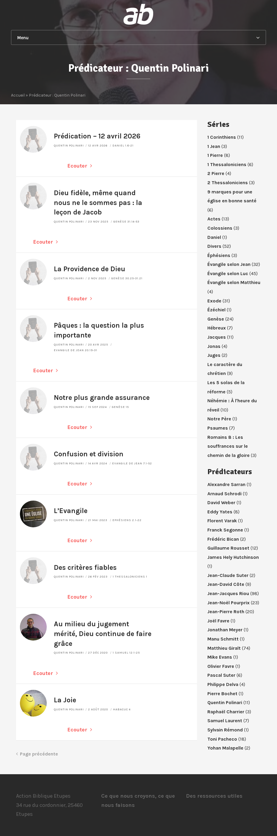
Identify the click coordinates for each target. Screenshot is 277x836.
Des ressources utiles (214, 796)
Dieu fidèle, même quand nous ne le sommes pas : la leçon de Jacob (98, 203)
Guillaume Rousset (228, 548)
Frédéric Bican (223, 539)
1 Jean (213, 146)
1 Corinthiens (221, 137)
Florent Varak (222, 520)
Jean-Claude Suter (227, 575)
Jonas (213, 346)
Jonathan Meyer (224, 629)
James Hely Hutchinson (233, 557)
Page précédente (37, 754)
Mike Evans (219, 657)
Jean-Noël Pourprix (228, 602)
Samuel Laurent (224, 720)
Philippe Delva (222, 684)
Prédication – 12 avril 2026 (97, 136)
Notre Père (219, 419)
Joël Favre (218, 621)
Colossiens (219, 228)
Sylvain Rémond (225, 730)
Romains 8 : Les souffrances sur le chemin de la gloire (228, 446)
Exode (214, 301)
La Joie (65, 700)
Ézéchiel (216, 310)
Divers (214, 246)
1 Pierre (215, 155)
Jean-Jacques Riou (228, 593)
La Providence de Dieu (89, 269)
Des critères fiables (85, 568)
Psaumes (217, 428)
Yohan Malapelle (225, 748)
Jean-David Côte (225, 584)
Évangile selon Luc (227, 273)
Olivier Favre (220, 666)
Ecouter (79, 166)
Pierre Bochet (222, 693)
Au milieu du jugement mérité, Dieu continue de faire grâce (102, 634)
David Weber (221, 502)
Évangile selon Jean (229, 264)
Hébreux (216, 328)
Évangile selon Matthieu (233, 282)
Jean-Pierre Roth (225, 611)
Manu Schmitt (223, 639)
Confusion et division (88, 454)
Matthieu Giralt (224, 648)
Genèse (215, 319)
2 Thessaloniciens (227, 182)
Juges (213, 355)
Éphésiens (218, 255)
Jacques (216, 337)
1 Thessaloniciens (226, 164)
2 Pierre (215, 173)
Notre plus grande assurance (102, 398)
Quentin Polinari (69, 145)
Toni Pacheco (222, 739)
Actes (213, 219)
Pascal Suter (221, 675)
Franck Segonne (225, 530)
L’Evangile (70, 511)
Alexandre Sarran (226, 484)
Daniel (214, 237)
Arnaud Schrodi (224, 493)
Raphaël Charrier (225, 711)
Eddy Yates (219, 512)
